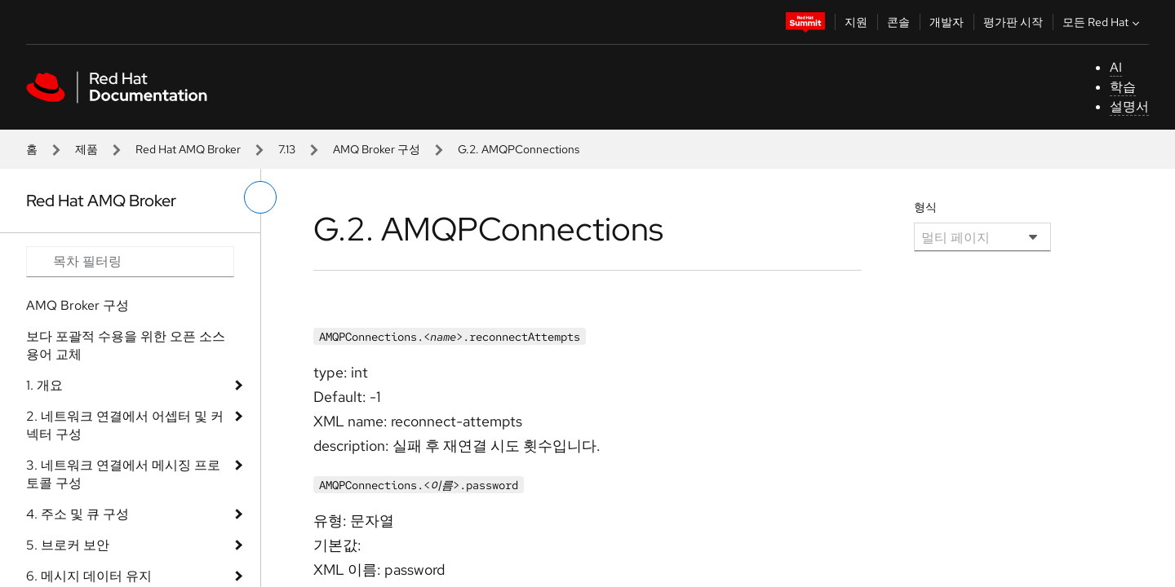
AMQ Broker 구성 (376, 149)
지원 (856, 22)
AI (1116, 67)
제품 (86, 149)
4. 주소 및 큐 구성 (77, 514)
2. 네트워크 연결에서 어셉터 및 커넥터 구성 (125, 425)
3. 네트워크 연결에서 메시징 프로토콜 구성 (123, 474)
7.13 (286, 149)
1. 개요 (44, 385)
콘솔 (898, 22)
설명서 (1129, 106)
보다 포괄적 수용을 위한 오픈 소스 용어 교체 (125, 345)
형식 (925, 207)
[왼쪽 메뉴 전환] (260, 197)
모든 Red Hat (1102, 22)
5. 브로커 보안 (67, 545)
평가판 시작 (1013, 22)
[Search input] (130, 261)
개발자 (946, 22)
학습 (1123, 86)
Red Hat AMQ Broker (188, 149)
